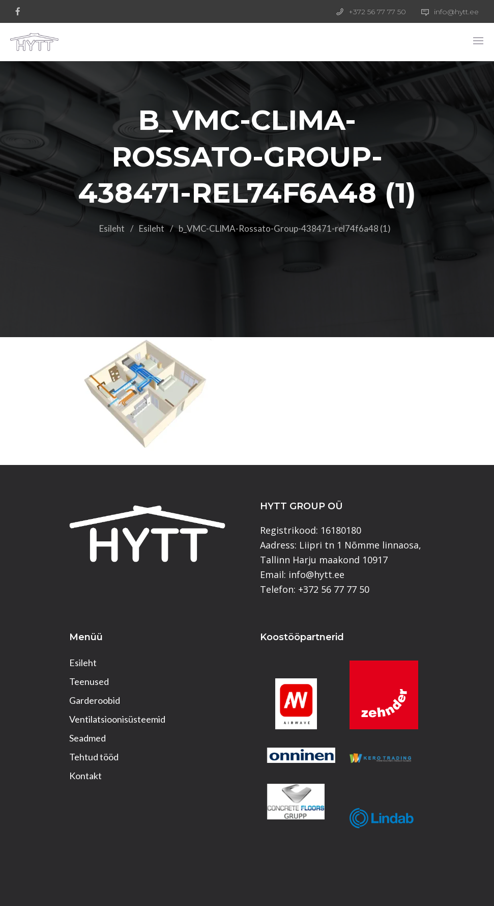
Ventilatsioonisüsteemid (117, 719)
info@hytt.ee (456, 11)
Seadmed (87, 738)
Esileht (112, 228)
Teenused (89, 681)
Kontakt (85, 775)
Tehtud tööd (94, 756)
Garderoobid (94, 700)
